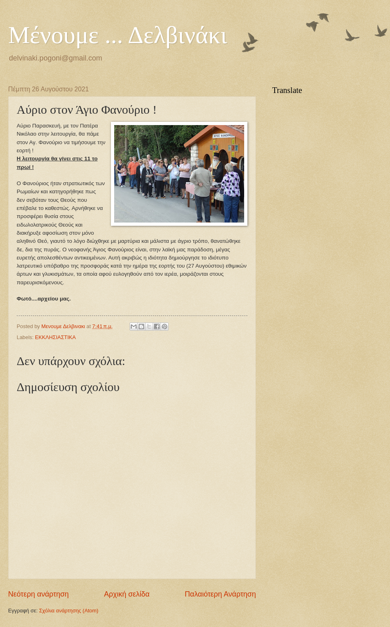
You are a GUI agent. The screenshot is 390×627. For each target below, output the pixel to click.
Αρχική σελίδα (127, 594)
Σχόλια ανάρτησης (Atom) (68, 611)
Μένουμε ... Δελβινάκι (117, 35)
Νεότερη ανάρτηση (38, 594)
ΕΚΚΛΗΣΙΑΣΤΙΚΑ (55, 337)
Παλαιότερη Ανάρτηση (220, 594)
